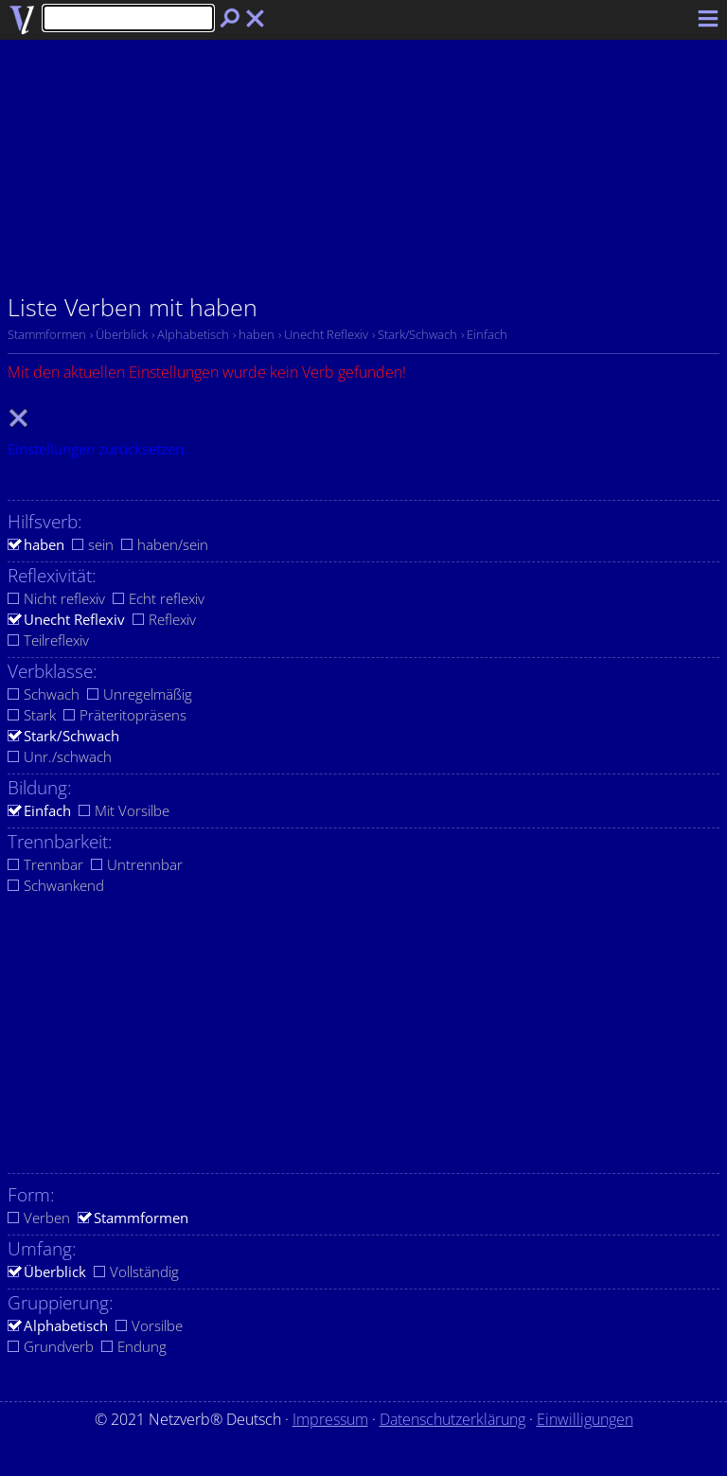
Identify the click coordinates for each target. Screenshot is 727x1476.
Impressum (330, 1419)
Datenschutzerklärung (452, 1419)
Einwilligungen (585, 1419)
